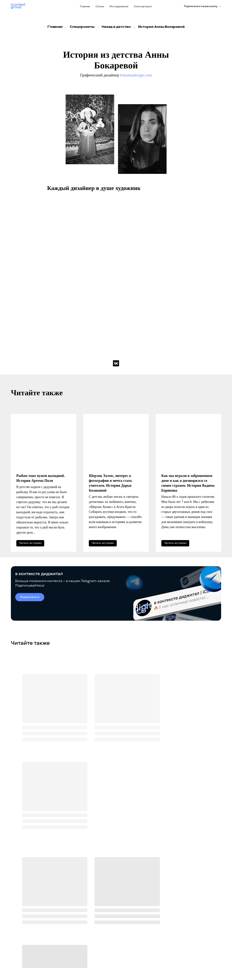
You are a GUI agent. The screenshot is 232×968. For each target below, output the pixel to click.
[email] (102, 878)
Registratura (144, 938)
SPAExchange (144, 950)
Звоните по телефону (186, 931)
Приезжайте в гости (185, 943)
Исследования (118, 6)
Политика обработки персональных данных (35, 953)
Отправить (151, 878)
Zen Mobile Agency (147, 931)
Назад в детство (116, 27)
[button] (202, 6)
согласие (116, 886)
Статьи (100, 6)
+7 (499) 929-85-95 (185, 935)
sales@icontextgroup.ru (189, 923)
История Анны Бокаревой (161, 27)
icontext (141, 925)
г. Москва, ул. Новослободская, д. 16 (196, 947)
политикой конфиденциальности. (127, 889)
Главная (85, 6)
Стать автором (143, 6)
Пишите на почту (183, 919)
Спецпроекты (82, 27)
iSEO (139, 944)
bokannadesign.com (136, 75)
